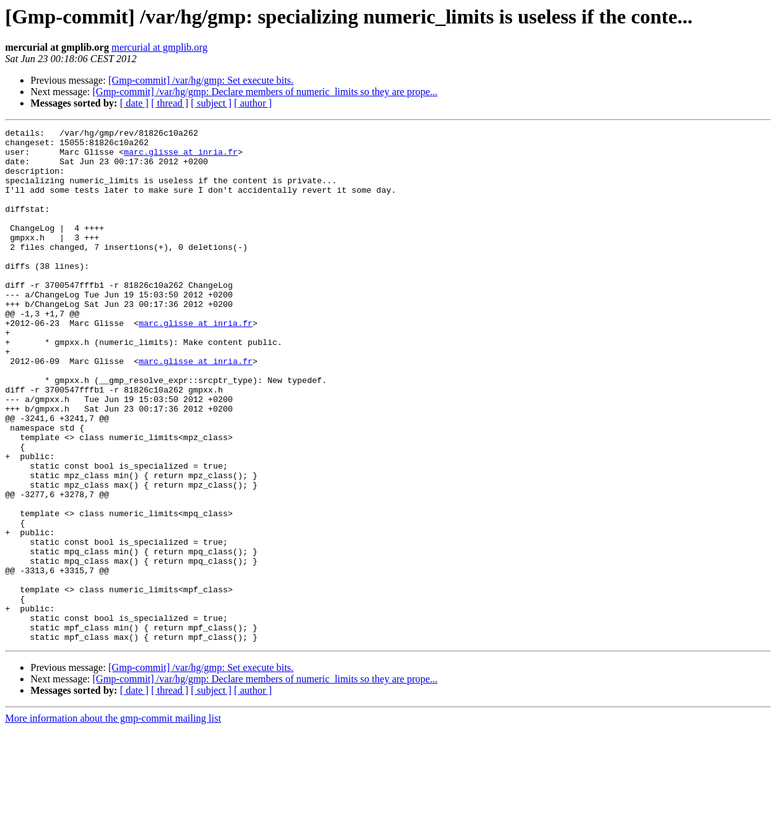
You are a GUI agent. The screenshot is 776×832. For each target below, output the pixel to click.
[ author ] (253, 103)
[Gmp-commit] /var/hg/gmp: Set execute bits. (201, 80)
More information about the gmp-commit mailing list (113, 821)
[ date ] (134, 103)
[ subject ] (211, 103)
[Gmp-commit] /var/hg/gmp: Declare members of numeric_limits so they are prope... (265, 91)
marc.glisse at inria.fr (180, 157)
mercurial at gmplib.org (159, 47)
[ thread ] (169, 103)
